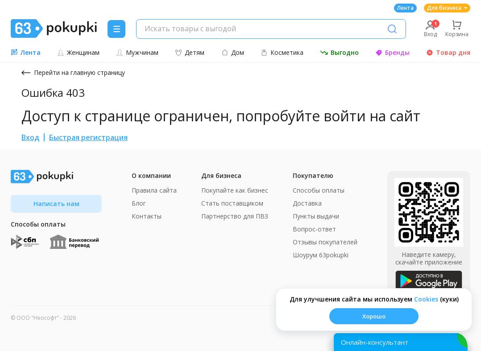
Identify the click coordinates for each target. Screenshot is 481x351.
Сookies (426, 299)
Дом (232, 52)
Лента (405, 8)
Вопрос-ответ (314, 229)
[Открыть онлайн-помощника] (401, 342)
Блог (139, 203)
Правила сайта (154, 190)
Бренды (392, 52)
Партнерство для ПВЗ (234, 216)
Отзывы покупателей (325, 242)
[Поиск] (392, 29)
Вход (30, 137)
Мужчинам (137, 52)
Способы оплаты (318, 190)
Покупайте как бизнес (234, 190)
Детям (189, 52)
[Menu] (116, 29)
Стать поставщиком (232, 203)
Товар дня (448, 52)
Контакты (147, 216)
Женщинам (78, 52)
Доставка (307, 203)
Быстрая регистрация (88, 137)
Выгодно (339, 52)
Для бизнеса (447, 8)
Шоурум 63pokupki (320, 255)
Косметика (282, 52)
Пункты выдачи (316, 216)
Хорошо (374, 316)
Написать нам (56, 203)
